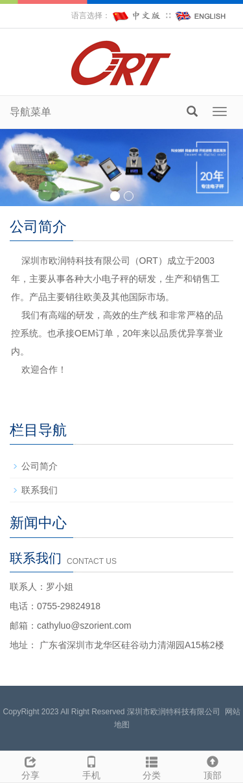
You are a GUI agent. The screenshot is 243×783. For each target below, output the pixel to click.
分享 (30, 766)
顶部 (212, 766)
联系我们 (39, 490)
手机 (91, 766)
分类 (152, 766)
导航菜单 (30, 111)
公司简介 (39, 466)
